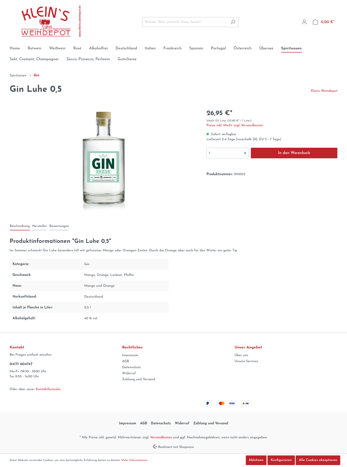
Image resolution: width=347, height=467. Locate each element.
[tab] (20, 226)
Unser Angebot (248, 347)
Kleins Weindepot (324, 91)
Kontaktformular (48, 389)
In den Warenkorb (294, 153)
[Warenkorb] (323, 22)
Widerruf (129, 373)
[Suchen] (233, 22)
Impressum (130, 355)
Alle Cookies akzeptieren (318, 460)
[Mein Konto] (304, 22)
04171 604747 (21, 364)
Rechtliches (132, 347)
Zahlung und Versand (138, 379)
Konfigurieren (281, 460)
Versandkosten (161, 437)
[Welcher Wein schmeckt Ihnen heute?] (184, 22)
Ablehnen (256, 460)
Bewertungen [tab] (59, 226)
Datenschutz (131, 367)
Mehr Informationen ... (135, 460)
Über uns (241, 355)
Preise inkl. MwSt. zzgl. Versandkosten (235, 125)
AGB (125, 361)
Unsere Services (246, 361)
